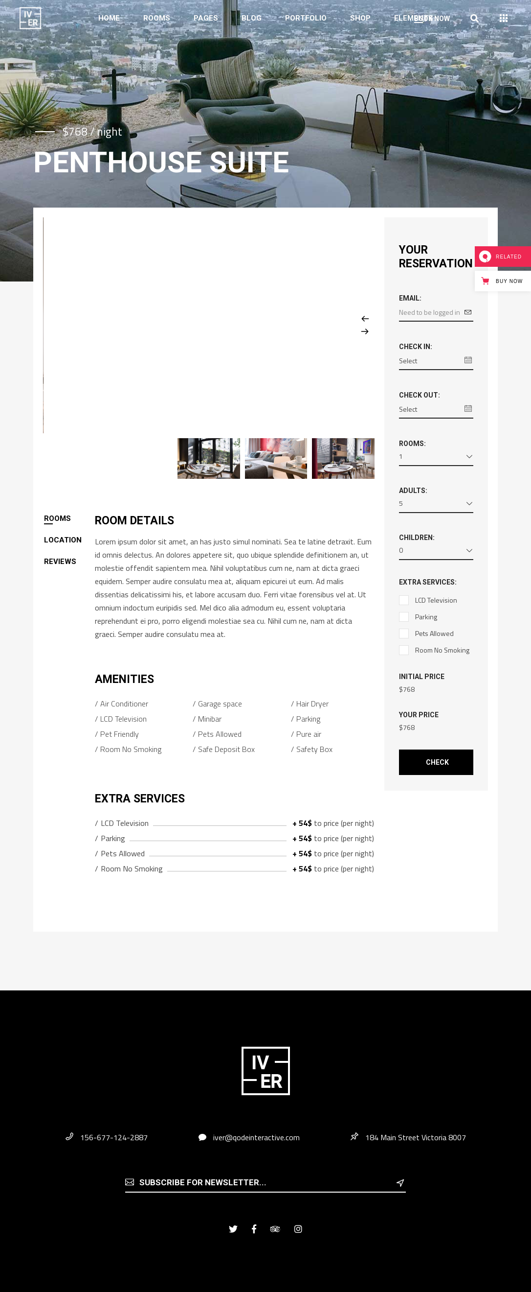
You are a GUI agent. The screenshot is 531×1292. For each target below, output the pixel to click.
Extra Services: (428, 582)
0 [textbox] (401, 550)
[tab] (69, 518)
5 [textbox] (401, 503)
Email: (410, 298)
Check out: (419, 395)
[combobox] (436, 458)
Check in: (415, 347)
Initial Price (421, 677)
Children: (417, 537)
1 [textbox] (401, 456)
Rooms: (412, 443)
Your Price (419, 715)
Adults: (413, 490)
